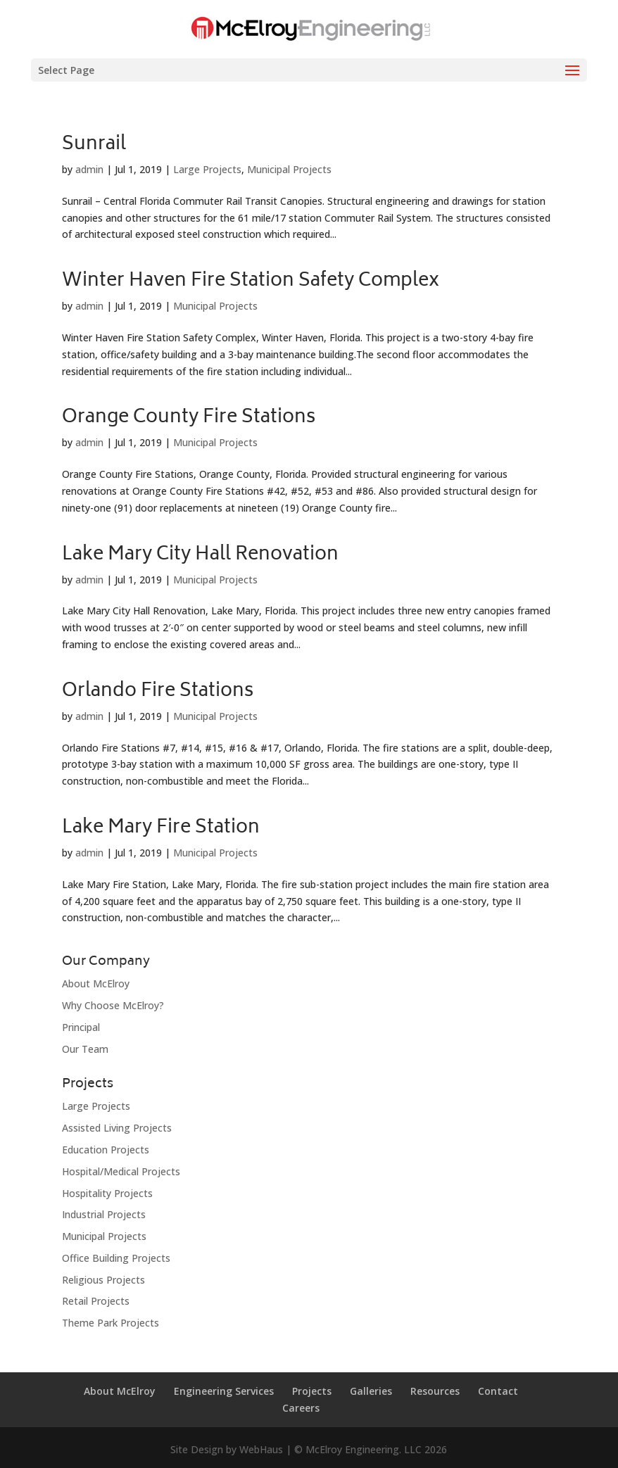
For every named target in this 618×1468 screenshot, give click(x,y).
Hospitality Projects (107, 1193)
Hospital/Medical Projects (121, 1171)
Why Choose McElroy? (113, 1005)
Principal (81, 1027)
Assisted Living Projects (117, 1127)
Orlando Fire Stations (157, 692)
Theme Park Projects (110, 1322)
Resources (435, 1391)
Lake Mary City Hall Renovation (200, 555)
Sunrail (94, 145)
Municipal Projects (289, 169)
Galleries (371, 1391)
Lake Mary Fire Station (161, 828)
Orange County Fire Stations (188, 418)
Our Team (85, 1049)
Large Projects (207, 169)
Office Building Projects (116, 1258)
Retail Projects (96, 1301)
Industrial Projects (104, 1214)
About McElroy (96, 983)
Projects (312, 1391)
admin (89, 169)
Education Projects (105, 1149)
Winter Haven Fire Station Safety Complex (250, 281)
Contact (498, 1391)
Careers (301, 1408)
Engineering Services (224, 1391)
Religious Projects (103, 1279)
